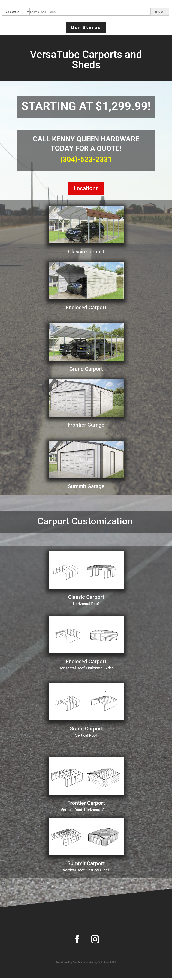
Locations (86, 188)
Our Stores (86, 27)
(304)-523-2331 (86, 159)
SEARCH (159, 11)
